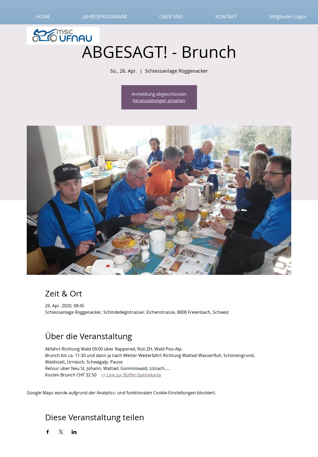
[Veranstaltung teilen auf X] (60, 432)
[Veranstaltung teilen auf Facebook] (47, 432)
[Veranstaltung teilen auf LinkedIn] (74, 432)
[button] (92, 17)
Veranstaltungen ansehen (159, 101)
